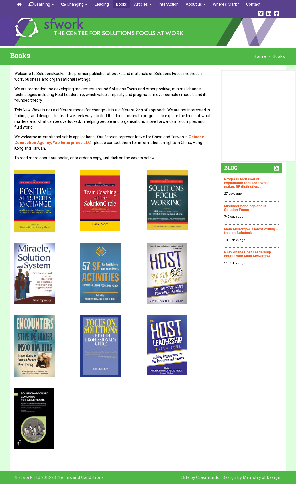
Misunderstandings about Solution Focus (245, 208)
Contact (253, 4)
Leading (102, 4)
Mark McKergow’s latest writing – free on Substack (251, 231)
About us (196, 4)
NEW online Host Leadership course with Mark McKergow (247, 254)
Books (121, 4)
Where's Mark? (226, 4)
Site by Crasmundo (200, 477)
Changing (74, 4)
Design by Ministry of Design (251, 477)
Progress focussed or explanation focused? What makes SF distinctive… (246, 183)
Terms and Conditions (81, 477)
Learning (41, 4)
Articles (143, 4)
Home (259, 56)
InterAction (169, 4)
